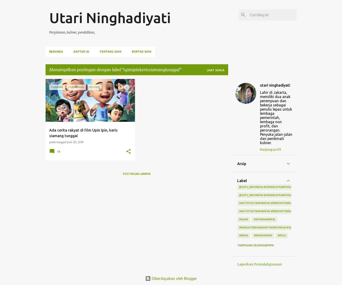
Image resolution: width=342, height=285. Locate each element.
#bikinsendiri (263, 235)
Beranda (56, 51)
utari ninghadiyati (275, 85)
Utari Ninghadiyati (110, 18)
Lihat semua (215, 70)
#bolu (282, 235)
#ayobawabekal (264, 219)
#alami (243, 219)
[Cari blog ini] (272, 14)
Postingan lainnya (137, 173)
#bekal (243, 235)
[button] (128, 152)
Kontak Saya (141, 51)
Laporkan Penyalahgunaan (259, 264)
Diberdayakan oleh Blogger (171, 278)
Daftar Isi (81, 51)
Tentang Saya (110, 51)
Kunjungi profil (270, 149)
